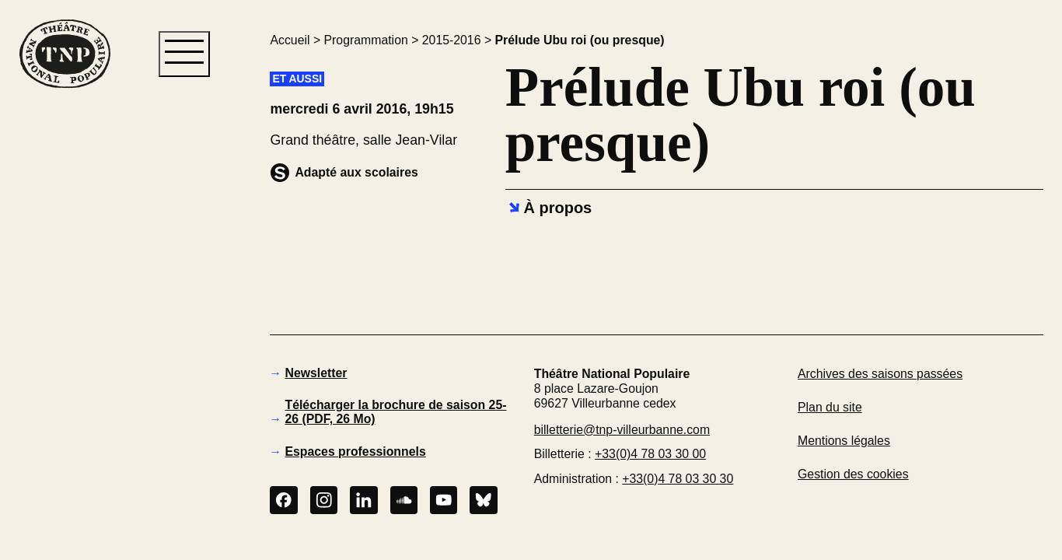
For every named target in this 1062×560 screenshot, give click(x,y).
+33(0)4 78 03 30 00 (650, 453)
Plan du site (830, 407)
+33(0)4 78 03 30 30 (677, 478)
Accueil (289, 40)
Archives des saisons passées (880, 373)
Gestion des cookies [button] (853, 474)
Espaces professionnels (355, 451)
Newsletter (316, 373)
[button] (64, 352)
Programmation (366, 40)
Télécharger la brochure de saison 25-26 (395, 411)
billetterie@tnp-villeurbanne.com (622, 429)
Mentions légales (844, 440)
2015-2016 (451, 40)
